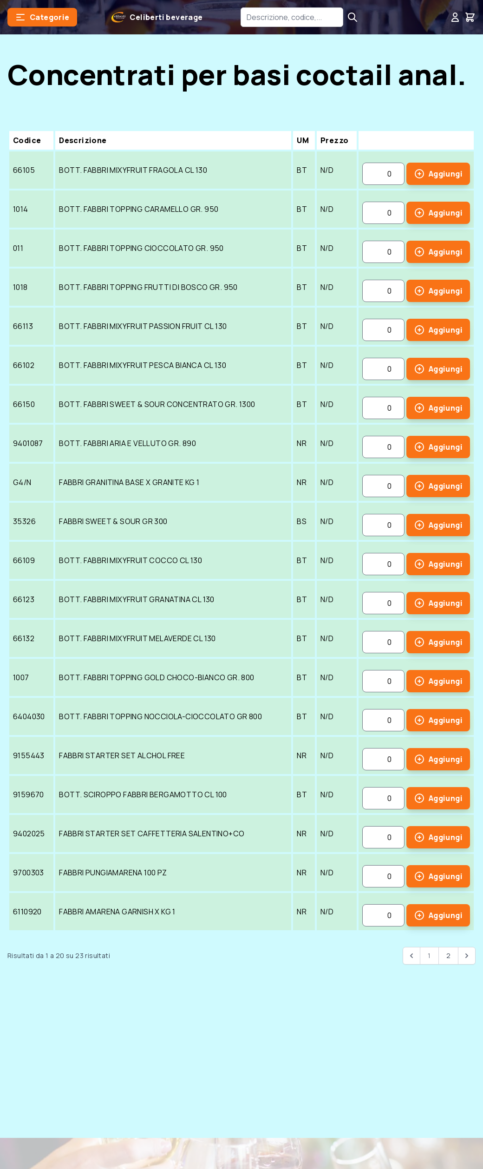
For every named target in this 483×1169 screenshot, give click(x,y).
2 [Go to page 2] (448, 955)
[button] (42, 17)
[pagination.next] (467, 956)
